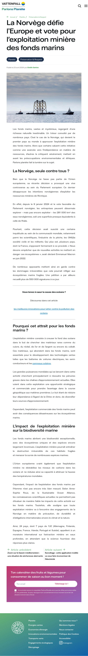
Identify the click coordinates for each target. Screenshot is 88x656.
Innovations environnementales (42, 634)
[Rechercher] (80, 6)
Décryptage (33, 647)
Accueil (12, 17)
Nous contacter (66, 629)
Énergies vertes (35, 625)
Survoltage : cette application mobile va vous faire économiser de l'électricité (61, 556)
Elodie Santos (33, 67)
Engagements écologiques (40, 643)
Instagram (65, 643)
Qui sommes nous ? (68, 620)
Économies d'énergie (38, 629)
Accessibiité (65, 638)
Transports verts (35, 638)
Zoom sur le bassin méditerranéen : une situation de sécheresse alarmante (25, 554)
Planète (22, 17)
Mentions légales (67, 625)
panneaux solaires (42, 363)
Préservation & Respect (37, 17)
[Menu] (86, 6)
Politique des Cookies (69, 634)
